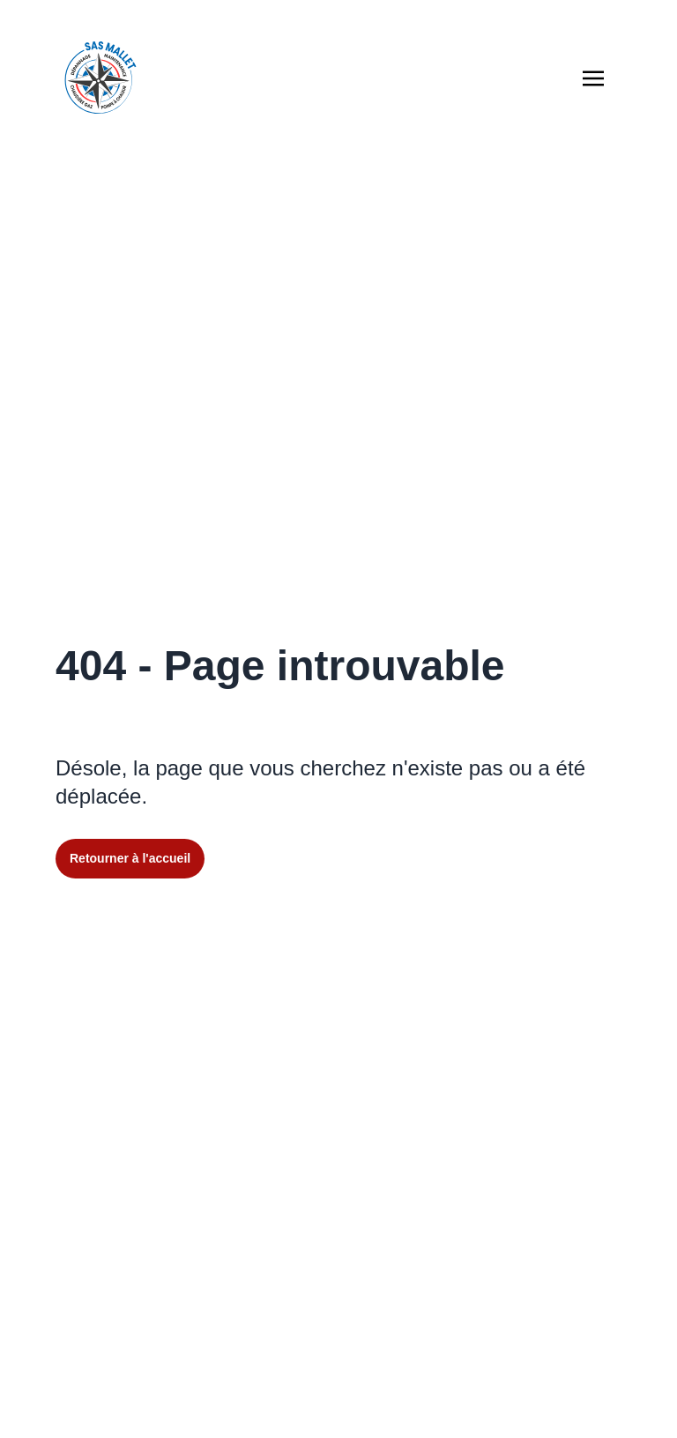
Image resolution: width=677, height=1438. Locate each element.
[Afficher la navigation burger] (593, 78)
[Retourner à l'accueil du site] (100, 77)
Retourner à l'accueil (130, 858)
